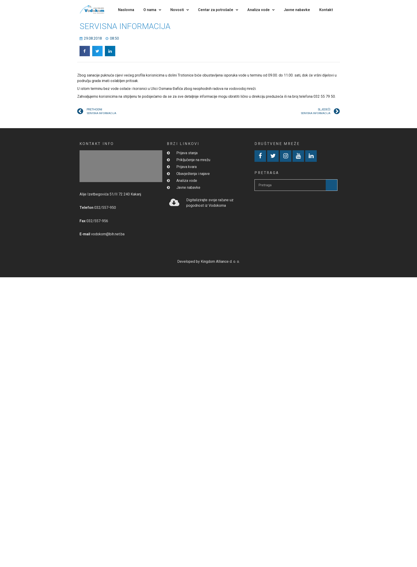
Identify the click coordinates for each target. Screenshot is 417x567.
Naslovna (126, 10)
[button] (85, 51)
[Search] (331, 185)
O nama (152, 9)
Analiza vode (261, 9)
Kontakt (326, 10)
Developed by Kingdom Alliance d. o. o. (208, 261)
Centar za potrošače (218, 9)
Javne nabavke (297, 10)
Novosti (179, 9)
